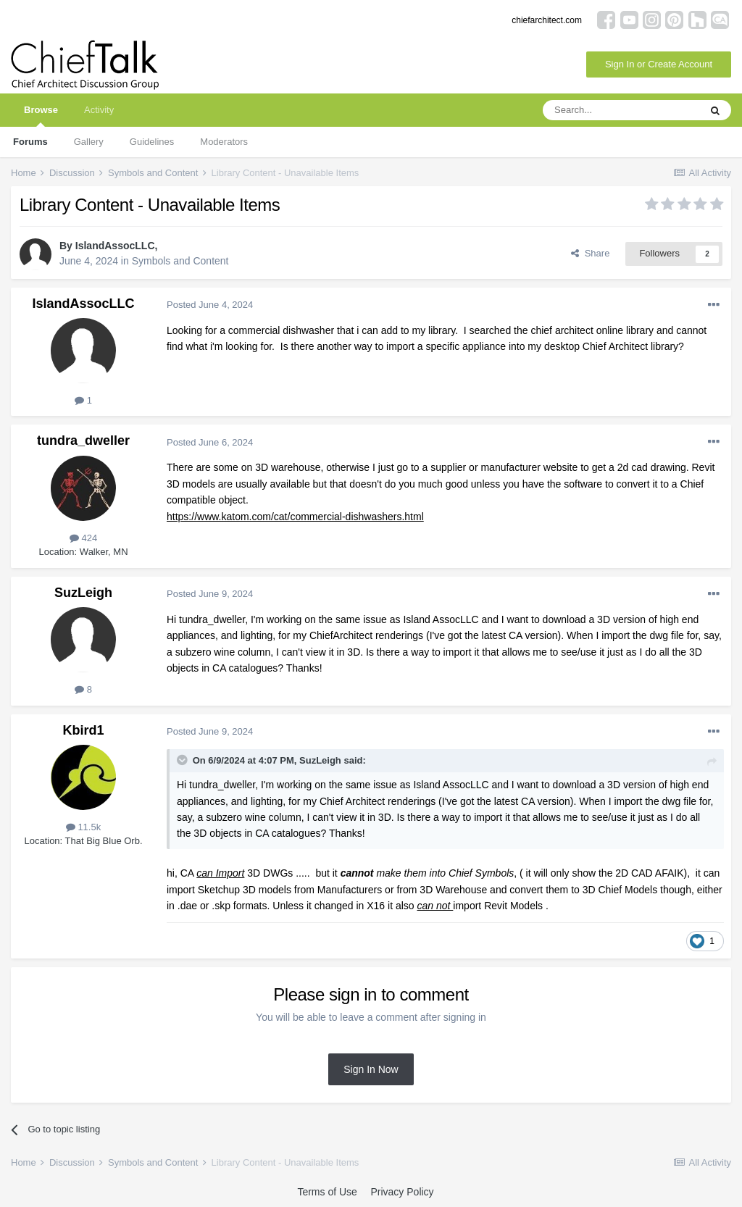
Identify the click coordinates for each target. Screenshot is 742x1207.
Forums (30, 141)
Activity (99, 109)
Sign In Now (370, 1069)
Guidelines (152, 141)
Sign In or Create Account (658, 64)
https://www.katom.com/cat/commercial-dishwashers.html (295, 516)
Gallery (89, 141)
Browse (41, 115)
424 (83, 537)
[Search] (621, 110)
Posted (210, 304)
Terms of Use (327, 1192)
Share (590, 253)
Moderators (224, 141)
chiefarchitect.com (547, 20)
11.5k (83, 827)
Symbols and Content (180, 261)
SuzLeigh (83, 592)
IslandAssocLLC (115, 245)
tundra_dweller (83, 440)
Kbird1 (83, 730)
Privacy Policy (401, 1192)
